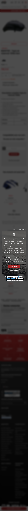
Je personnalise (14, 270)
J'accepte (14, 266)
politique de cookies (16, 257)
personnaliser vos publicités (11, 261)
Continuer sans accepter (19, 229)
